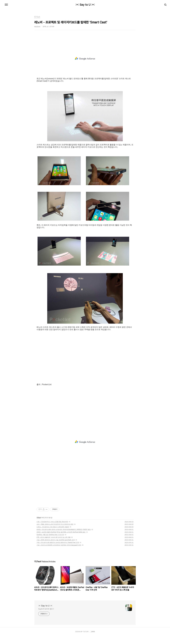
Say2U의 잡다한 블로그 (46, 609)
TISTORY (86, 631)
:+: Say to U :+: (85, 4)
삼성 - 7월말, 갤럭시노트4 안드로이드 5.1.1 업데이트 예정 (55, 524)
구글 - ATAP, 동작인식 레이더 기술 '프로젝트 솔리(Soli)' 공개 (56, 540)
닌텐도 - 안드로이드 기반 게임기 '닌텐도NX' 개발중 (53, 527)
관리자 (93, 631)
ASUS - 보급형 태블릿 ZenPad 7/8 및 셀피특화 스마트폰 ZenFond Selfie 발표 (61, 532)
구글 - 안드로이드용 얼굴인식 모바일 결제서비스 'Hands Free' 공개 (58, 542)
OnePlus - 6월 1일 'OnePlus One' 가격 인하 (50, 534)
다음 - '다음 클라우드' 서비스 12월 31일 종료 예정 (52, 521)
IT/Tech (39, 517)
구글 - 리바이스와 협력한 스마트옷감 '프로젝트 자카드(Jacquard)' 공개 (59, 545)
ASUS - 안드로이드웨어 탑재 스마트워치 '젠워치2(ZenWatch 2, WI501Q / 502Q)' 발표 (64, 529)
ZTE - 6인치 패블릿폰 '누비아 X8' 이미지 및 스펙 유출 (53, 537)
